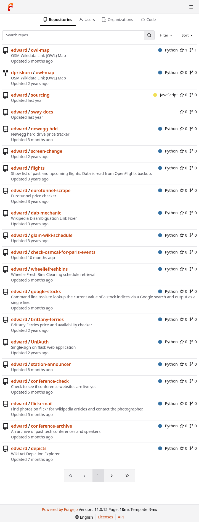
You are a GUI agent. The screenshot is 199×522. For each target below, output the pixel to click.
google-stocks (46, 291)
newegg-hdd (44, 128)
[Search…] (149, 35)
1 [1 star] (183, 50)
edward (19, 50)
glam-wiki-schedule (52, 235)
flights (38, 168)
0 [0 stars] (183, 72)
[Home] (10, 7)
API (121, 517)
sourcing (40, 95)
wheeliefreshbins (49, 269)
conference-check (50, 381)
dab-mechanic (46, 213)
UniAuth (40, 342)
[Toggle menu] (191, 7)
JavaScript (165, 94)
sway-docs (42, 112)
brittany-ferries (47, 319)
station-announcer (51, 364)
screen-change (46, 151)
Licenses (105, 517)
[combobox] (166, 35)
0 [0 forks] (193, 72)
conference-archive (51, 426)
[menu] (84, 517)
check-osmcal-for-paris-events (63, 252)
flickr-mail (41, 403)
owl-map (40, 50)
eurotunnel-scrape (50, 190)
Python (168, 50)
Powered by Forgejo (60, 509)
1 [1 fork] (193, 50)
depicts (38, 448)
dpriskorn (21, 72)
